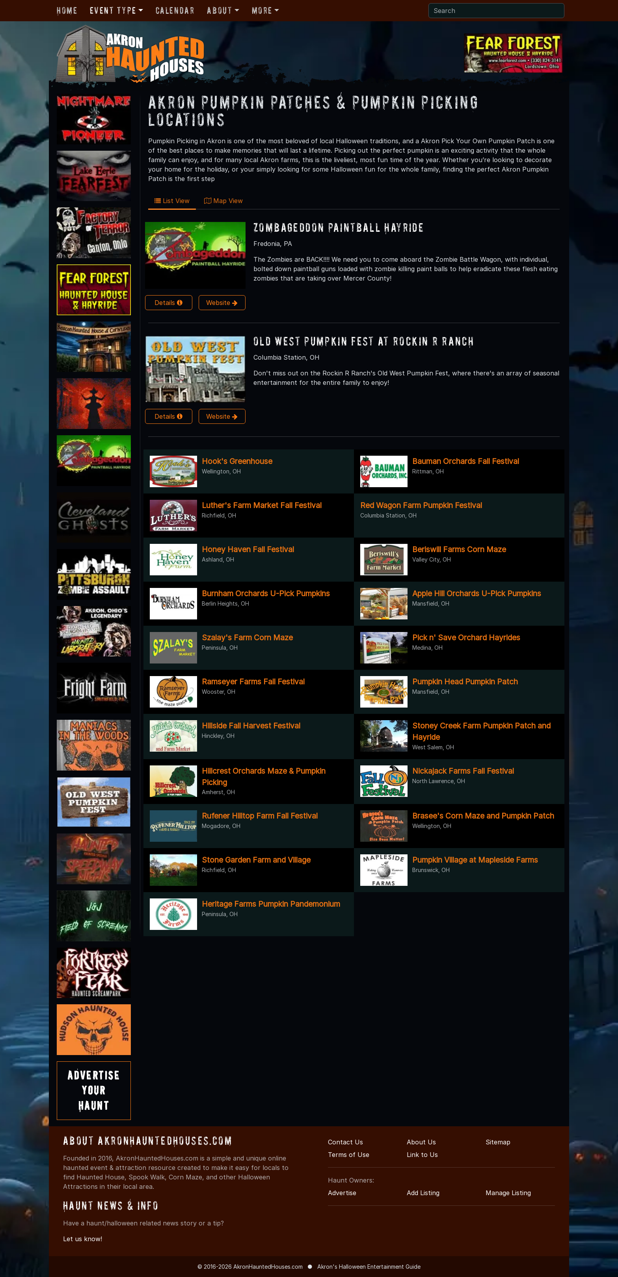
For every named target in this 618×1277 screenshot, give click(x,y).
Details (168, 303)
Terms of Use (348, 1155)
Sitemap (498, 1142)
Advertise (342, 1193)
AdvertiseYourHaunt (93, 1090)
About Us (421, 1142)
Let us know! (82, 1239)
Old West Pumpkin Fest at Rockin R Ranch (363, 341)
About (219, 10)
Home (67, 10)
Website (222, 303)
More (262, 10)
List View (172, 201)
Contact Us (345, 1142)
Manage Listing (508, 1193)
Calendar (175, 10)
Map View (223, 201)
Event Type (113, 10)
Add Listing (423, 1193)
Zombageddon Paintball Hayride (338, 227)
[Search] (496, 10)
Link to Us (422, 1155)
